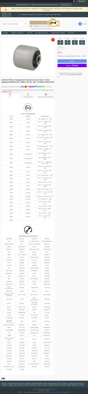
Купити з (72, 65)
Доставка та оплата (41, 32)
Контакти (71, 32)
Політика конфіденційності (64, 392)
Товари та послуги (17, 32)
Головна (5, 32)
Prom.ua (53, 389)
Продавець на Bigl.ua (44, 390)
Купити (72, 61)
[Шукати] (25, 24)
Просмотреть (65, 5)
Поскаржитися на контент (49, 392)
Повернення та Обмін (58, 32)
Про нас (29, 32)
